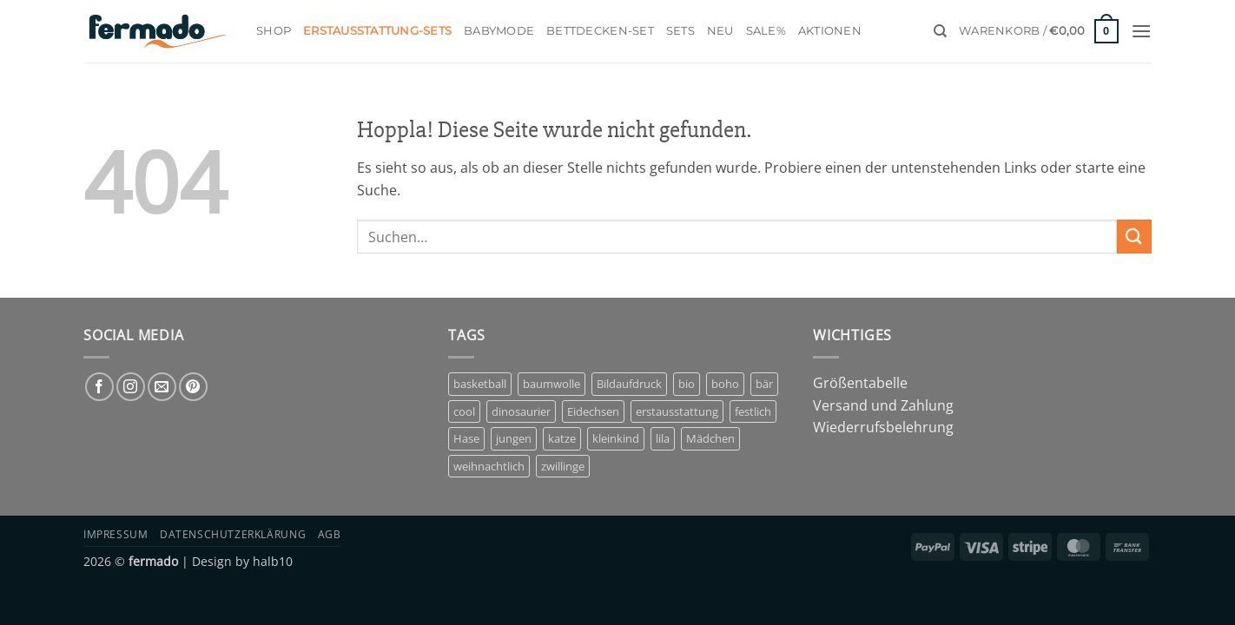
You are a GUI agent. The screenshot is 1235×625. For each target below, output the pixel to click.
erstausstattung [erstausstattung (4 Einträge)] (677, 411)
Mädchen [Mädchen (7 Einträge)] (710, 438)
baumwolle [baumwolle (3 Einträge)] (551, 383)
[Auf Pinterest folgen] (193, 386)
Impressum (116, 534)
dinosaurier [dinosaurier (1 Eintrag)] (521, 411)
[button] (1039, 31)
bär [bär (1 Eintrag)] (764, 383)
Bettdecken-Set (600, 30)
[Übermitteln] (1134, 236)
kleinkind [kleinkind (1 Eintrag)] (615, 438)
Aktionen (830, 30)
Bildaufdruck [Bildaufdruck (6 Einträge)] (629, 383)
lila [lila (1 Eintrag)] (663, 438)
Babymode (499, 30)
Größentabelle (860, 382)
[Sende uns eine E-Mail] (162, 386)
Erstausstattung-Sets (377, 30)
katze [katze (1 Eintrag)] (562, 438)
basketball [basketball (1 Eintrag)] (479, 383)
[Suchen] (940, 31)
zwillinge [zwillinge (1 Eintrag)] (562, 466)
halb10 (273, 561)
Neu (720, 30)
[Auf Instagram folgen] (130, 386)
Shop (273, 30)
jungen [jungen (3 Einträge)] (514, 438)
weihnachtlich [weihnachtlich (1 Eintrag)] (489, 466)
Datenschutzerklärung (233, 534)
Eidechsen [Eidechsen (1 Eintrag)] (593, 411)
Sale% (766, 30)
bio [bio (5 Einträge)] (686, 383)
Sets (680, 30)
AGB (329, 534)
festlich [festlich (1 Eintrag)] (753, 411)
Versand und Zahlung (883, 405)
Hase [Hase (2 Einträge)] (466, 438)
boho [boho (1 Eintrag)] (725, 383)
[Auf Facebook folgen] (99, 386)
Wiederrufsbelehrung (883, 427)
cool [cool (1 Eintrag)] (464, 411)
